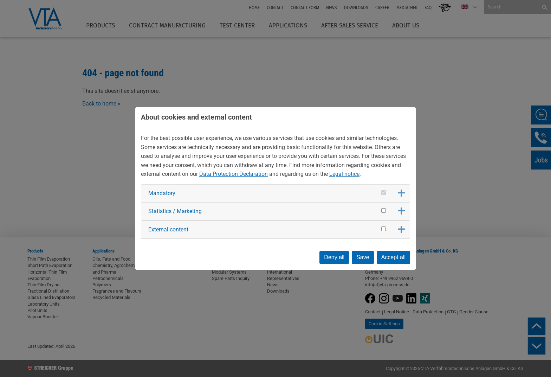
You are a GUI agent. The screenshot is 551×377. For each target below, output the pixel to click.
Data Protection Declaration (233, 174)
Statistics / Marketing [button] (175, 211)
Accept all (393, 257)
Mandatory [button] (161, 193)
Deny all (334, 257)
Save (362, 257)
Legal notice (344, 174)
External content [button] (168, 229)
